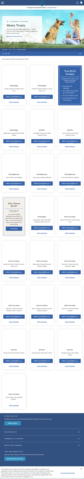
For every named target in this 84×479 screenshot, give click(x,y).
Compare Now (51, 7)
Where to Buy (12, 423)
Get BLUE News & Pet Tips (15, 459)
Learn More (14, 229)
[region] (42, 472)
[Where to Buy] (81, 2)
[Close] (81, 469)
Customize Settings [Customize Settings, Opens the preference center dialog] (67, 473)
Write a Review (14, 102)
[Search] (77, 2)
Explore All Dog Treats (14, 36)
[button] (2, 2)
